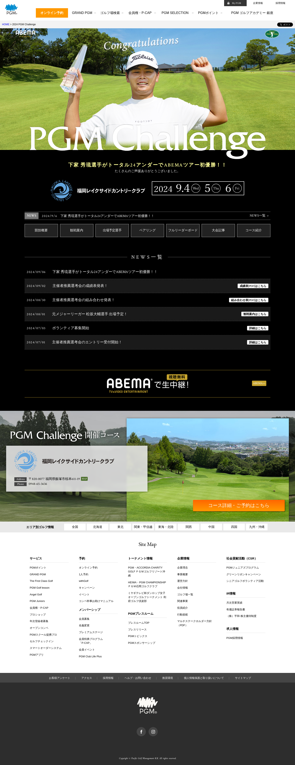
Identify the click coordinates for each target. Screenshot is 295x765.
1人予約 (83, 572)
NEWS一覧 (258, 216)
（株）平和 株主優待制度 (241, 614)
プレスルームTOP (139, 620)
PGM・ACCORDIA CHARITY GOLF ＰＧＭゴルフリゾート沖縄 (146, 569)
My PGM (236, 3)
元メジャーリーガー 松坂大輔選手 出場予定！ (89, 314)
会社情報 (182, 585)
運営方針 (182, 579)
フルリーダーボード (183, 230)
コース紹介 (253, 230)
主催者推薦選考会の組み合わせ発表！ (83, 300)
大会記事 (218, 230)
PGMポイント (208, 13)
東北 (120, 525)
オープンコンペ (39, 626)
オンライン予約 (51, 13)
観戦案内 (76, 230)
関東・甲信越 (143, 525)
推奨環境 (167, 676)
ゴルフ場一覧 (185, 592)
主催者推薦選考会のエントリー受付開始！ (87, 342)
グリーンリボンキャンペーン (243, 572)
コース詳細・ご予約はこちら (249, 504)
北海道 (97, 525)
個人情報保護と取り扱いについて (204, 676)
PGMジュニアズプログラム (242, 565)
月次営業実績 (234, 600)
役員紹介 (182, 605)
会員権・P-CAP (140, 13)
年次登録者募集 (39, 619)
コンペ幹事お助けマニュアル (96, 599)
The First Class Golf (41, 579)
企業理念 (182, 565)
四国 (234, 525)
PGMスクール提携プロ (43, 632)
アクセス (86, 676)
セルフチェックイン (42, 639)
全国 (75, 525)
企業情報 (258, 3)
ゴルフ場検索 (110, 13)
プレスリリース (137, 627)
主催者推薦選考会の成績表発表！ (80, 286)
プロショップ (38, 612)
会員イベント (87, 647)
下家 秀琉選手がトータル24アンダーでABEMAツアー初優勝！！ (98, 216)
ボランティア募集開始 (70, 328)
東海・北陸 (166, 525)
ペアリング (147, 230)
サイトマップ (243, 676)
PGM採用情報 (234, 636)
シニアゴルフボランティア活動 (245, 579)
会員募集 (84, 617)
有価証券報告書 (235, 607)
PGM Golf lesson (40, 585)
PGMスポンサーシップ (141, 641)
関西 (189, 525)
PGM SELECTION (175, 13)
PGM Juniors (37, 599)
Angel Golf (36, 592)
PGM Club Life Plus (90, 654)
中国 (211, 525)
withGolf (83, 579)
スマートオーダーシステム (46, 646)
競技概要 (41, 230)
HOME (5, 24)
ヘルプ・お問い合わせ (138, 676)
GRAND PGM (82, 13)
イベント (84, 592)
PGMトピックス (138, 634)
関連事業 (182, 599)
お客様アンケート (59, 676)
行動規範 (182, 612)
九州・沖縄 (256, 525)
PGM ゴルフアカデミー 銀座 (252, 13)
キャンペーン (87, 585)
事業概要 (182, 572)
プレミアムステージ (91, 630)
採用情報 (280, 3)
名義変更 (84, 623)
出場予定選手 (112, 230)
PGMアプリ (37, 652)
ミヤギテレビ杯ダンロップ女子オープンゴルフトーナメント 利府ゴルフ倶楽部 (147, 595)
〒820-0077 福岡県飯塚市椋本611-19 (54, 477)
